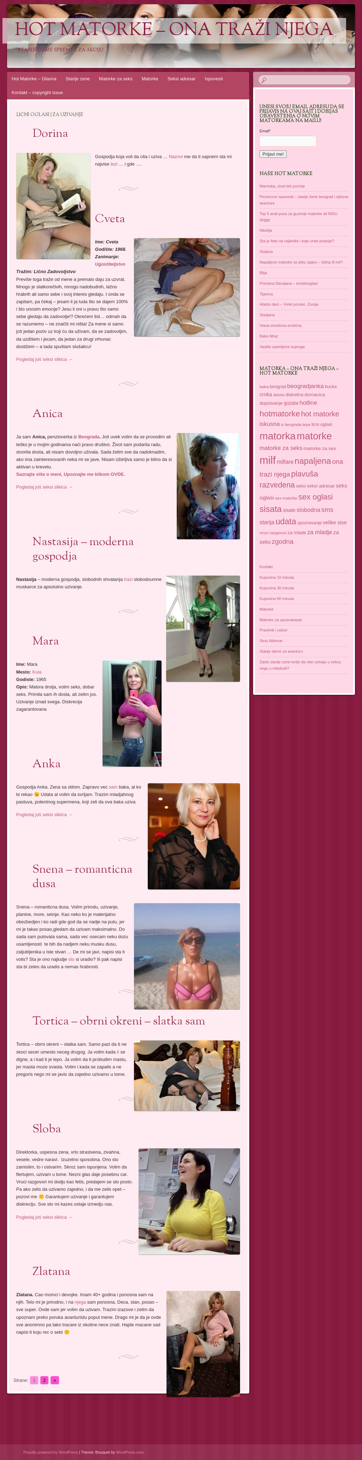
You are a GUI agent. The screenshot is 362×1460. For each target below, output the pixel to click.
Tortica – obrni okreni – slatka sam (119, 1021)
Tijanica (266, 294)
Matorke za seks (116, 78)
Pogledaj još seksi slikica (44, 359)
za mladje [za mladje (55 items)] (319, 532)
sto (71, 959)
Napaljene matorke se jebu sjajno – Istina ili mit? (301, 262)
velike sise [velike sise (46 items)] (335, 522)
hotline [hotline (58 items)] (308, 402)
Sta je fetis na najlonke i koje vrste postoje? (296, 241)
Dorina (50, 134)
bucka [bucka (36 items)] (331, 386)
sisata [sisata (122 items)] (270, 509)
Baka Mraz (268, 336)
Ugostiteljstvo (110, 264)
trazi (128, 579)
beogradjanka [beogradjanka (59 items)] (305, 386)
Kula (36, 672)
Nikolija (265, 230)
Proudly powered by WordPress (50, 1452)
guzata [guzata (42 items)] (291, 403)
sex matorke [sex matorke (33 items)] (286, 498)
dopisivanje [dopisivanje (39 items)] (271, 403)
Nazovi (176, 156)
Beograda (88, 436)
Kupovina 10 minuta (276, 577)
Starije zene (77, 78)
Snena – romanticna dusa (83, 877)
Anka (47, 764)
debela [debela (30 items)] (279, 395)
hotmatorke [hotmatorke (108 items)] (279, 413)
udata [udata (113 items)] (285, 521)
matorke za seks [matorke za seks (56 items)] (280, 448)
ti (118, 1052)
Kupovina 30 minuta (276, 588)
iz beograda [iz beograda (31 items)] (291, 424)
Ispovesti (214, 78)
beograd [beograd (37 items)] (278, 386)
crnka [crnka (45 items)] (265, 394)
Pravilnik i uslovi (273, 630)
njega (80, 1302)
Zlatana (51, 1272)
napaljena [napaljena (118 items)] (312, 461)
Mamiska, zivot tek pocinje (282, 186)
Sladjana (267, 315)
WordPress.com (130, 1452)
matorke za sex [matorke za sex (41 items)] (320, 448)
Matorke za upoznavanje (280, 620)
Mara (46, 641)
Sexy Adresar (270, 641)
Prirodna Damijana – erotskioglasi (288, 283)
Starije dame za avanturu (281, 651)
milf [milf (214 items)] (267, 460)
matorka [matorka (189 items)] (277, 436)
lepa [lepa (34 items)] (306, 424)
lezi (114, 164)
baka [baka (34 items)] (264, 386)
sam (113, 787)
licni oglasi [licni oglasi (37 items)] (321, 424)
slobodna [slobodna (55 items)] (308, 510)
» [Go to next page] (54, 1380)
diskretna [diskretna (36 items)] (294, 394)
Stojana (266, 251)
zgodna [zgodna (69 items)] (282, 541)
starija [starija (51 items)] (266, 522)
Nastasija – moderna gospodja (83, 549)
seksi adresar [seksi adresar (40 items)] (321, 486)
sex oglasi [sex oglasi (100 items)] (315, 496)
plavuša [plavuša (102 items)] (304, 473)
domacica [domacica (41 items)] (314, 394)
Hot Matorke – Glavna (34, 78)
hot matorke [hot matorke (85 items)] (320, 414)
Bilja (263, 273)
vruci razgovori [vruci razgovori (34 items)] (273, 532)
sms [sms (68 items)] (327, 509)
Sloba (47, 1129)
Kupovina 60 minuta (276, 598)
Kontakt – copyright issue (37, 92)
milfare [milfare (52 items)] (285, 462)
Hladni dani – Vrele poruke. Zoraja (289, 304)
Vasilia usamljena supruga (282, 347)
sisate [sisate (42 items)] (289, 510)
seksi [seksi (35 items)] (301, 486)
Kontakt (266, 567)
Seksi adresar (181, 78)
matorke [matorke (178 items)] (314, 436)
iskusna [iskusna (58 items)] (269, 424)
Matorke (150, 78)
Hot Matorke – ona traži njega (174, 31)
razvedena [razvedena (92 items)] (277, 485)
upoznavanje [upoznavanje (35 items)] (309, 522)
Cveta (110, 219)
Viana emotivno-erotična (280, 325)
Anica (48, 414)
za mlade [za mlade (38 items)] (297, 532)
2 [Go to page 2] (44, 1380)
